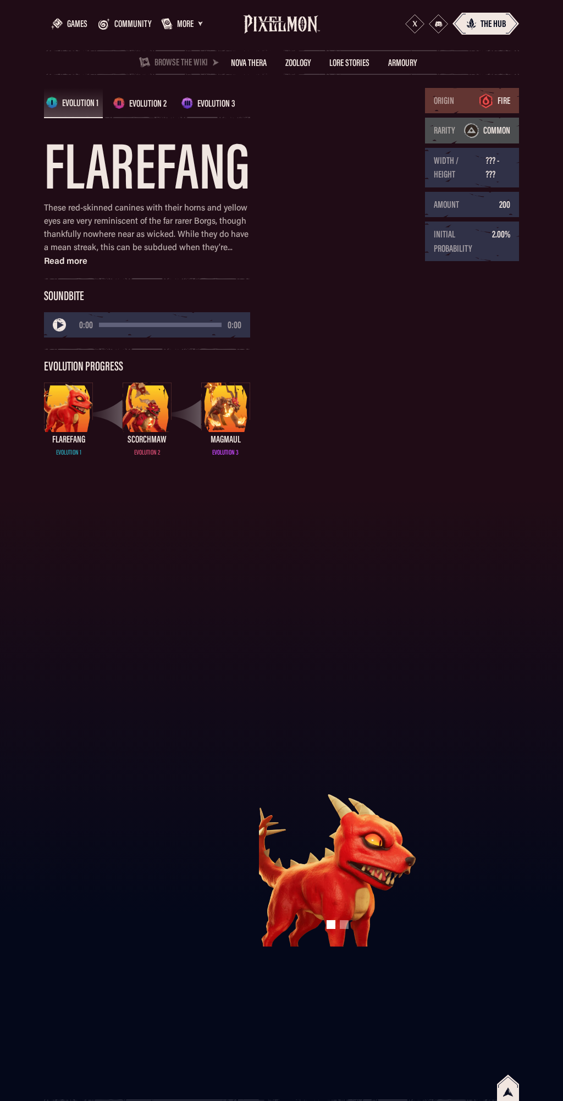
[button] (178, 23)
